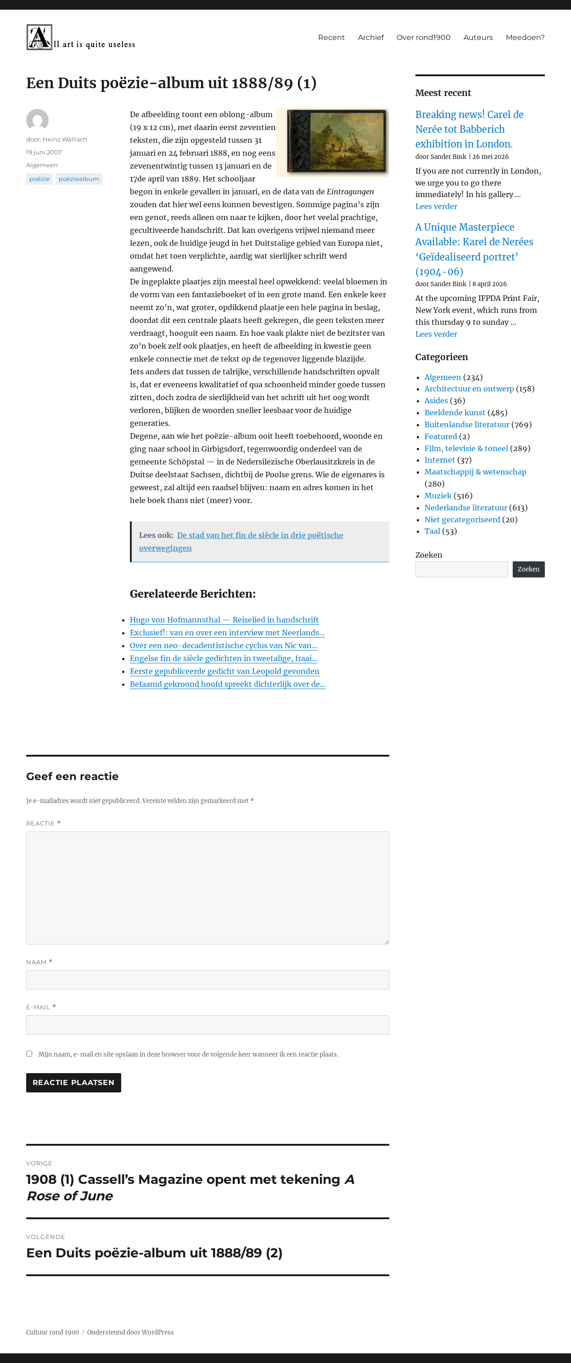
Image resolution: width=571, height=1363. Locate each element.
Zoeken (428, 555)
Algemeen (42, 165)
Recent (331, 37)
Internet (440, 459)
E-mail (41, 1007)
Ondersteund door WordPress (130, 1332)
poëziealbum (79, 178)
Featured (441, 436)
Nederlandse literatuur (466, 507)
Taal (432, 531)
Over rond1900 (424, 37)
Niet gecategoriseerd (462, 519)
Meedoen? (525, 37)
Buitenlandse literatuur (467, 424)
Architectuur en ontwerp (469, 388)
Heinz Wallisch (65, 139)
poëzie (39, 178)
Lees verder (436, 206)
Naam (39, 962)
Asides (436, 400)
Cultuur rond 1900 (52, 1332)
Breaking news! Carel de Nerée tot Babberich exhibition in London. (469, 129)
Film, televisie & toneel (466, 448)
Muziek (438, 495)
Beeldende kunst (455, 412)
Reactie (43, 823)
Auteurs (478, 37)
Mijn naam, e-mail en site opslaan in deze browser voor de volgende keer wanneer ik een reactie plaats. (188, 1054)
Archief (371, 37)
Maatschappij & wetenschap (475, 471)
